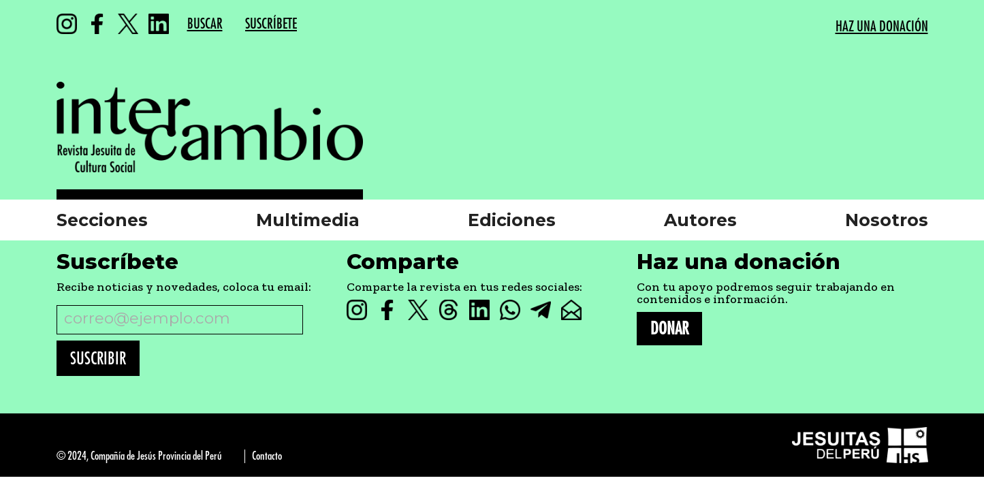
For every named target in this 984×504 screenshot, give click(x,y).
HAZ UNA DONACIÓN (882, 27)
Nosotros (886, 220)
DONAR (669, 328)
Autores (700, 220)
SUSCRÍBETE (271, 24)
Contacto (267, 456)
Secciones (102, 220)
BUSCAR (205, 24)
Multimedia (308, 220)
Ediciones (512, 220)
